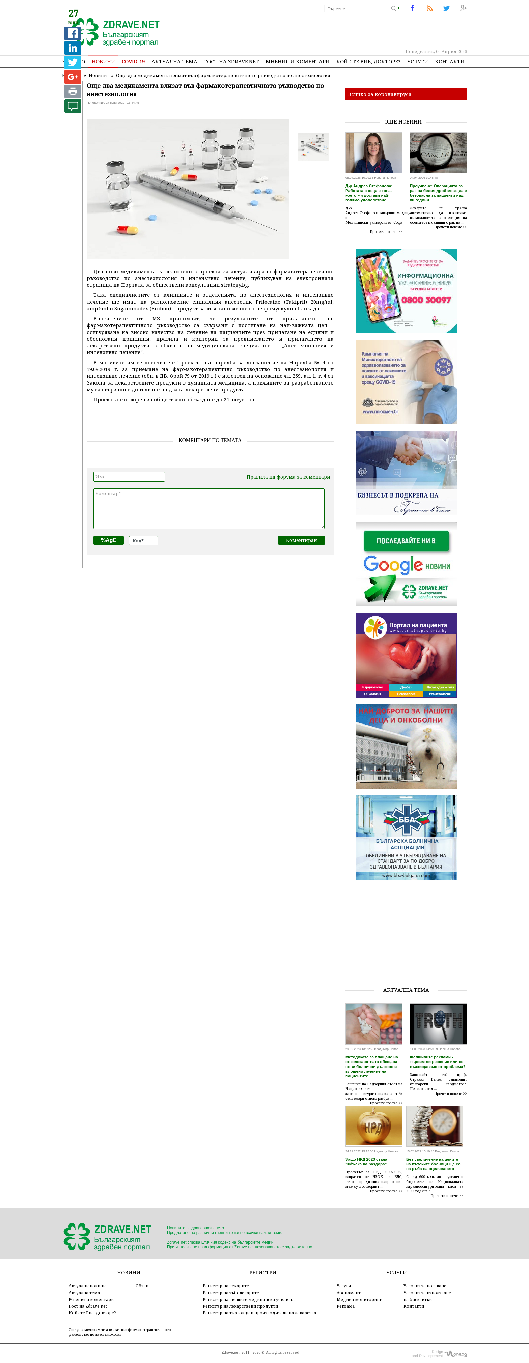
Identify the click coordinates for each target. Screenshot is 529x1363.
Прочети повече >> (386, 231)
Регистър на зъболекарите (231, 1292)
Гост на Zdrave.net (88, 1306)
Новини (103, 61)
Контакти (450, 61)
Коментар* (209, 508)
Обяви (142, 1285)
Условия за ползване (424, 1285)
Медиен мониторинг (359, 1299)
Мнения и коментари (298, 61)
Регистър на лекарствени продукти (240, 1306)
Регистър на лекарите (226, 1285)
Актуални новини (87, 1285)
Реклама (346, 1306)
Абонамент (349, 1292)
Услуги (417, 61)
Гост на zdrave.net (231, 61)
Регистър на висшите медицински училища (249, 1299)
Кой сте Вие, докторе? (368, 61)
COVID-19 (133, 61)
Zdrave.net (231, 1352)
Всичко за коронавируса (380, 94)
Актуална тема (174, 61)
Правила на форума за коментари (288, 477)
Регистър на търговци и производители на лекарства (259, 1312)
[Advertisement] (343, 30)
